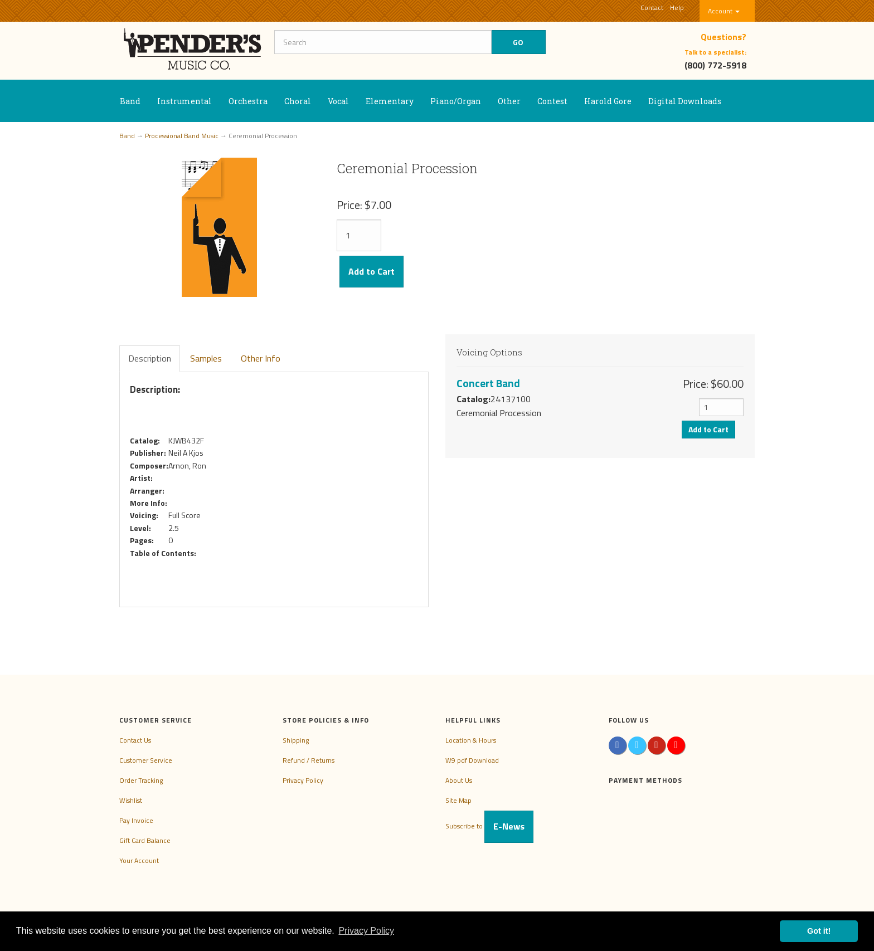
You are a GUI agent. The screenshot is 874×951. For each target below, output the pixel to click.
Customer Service (145, 760)
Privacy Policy (303, 780)
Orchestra (248, 101)
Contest (552, 101)
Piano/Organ (455, 101)
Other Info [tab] (260, 358)
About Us (458, 780)
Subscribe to (489, 826)
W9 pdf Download (472, 760)
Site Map (458, 800)
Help (677, 7)
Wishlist (130, 800)
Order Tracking (141, 780)
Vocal (338, 101)
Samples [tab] (206, 358)
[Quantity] (359, 235)
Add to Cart (371, 271)
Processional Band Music (182, 135)
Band (130, 101)
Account (724, 11)
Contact (651, 7)
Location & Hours (470, 740)
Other (509, 101)
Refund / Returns (308, 760)
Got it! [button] (819, 930)
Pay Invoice (136, 820)
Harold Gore (608, 101)
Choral (297, 101)
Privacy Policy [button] (366, 930)
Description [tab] (149, 358)
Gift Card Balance (145, 840)
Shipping (296, 740)
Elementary (390, 101)
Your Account (139, 860)
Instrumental (184, 101)
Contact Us (135, 740)
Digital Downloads (684, 101)
